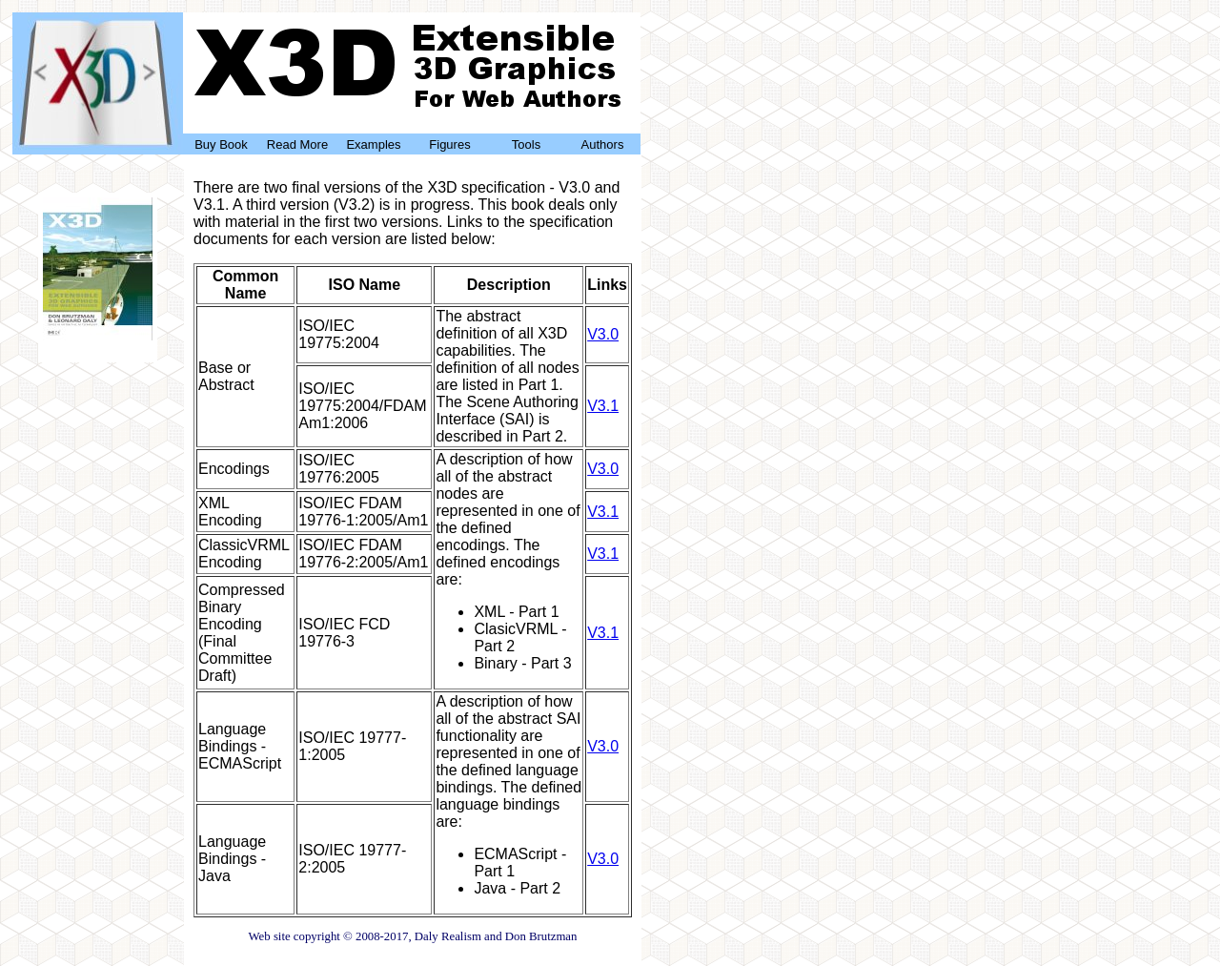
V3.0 (603, 334)
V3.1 (603, 406)
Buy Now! (97, 342)
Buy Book (221, 144)
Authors (602, 144)
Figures (449, 144)
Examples (373, 144)
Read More (297, 144)
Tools (526, 144)
